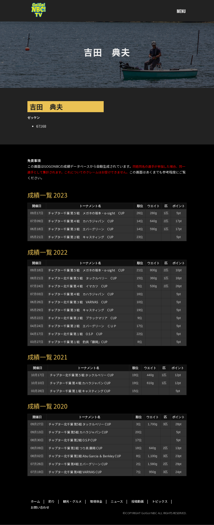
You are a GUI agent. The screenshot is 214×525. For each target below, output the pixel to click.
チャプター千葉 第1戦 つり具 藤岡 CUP (75, 448)
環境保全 (96, 501)
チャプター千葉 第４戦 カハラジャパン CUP (81, 221)
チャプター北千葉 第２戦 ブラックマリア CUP (82, 318)
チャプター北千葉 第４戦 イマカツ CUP (77, 286)
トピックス (160, 501)
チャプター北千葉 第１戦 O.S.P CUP (75, 334)
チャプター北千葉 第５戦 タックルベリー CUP (82, 278)
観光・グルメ (72, 501)
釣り (51, 501)
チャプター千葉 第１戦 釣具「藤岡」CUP (77, 342)
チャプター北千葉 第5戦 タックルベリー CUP (79, 424)
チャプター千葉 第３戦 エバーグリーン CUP (80, 229)
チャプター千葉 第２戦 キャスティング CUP (80, 237)
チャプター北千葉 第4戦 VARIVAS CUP (75, 472)
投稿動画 (137, 501)
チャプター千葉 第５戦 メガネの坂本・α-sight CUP (86, 213)
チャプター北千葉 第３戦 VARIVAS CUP (77, 302)
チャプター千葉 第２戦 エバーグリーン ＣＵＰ (82, 326)
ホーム (35, 501)
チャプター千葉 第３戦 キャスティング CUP (80, 310)
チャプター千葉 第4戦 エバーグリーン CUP (78, 464)
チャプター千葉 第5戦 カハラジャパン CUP (78, 432)
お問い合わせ (40, 507)
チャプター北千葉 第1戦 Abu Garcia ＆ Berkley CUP (84, 456)
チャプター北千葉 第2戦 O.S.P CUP (72, 440)
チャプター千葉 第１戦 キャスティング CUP (80, 391)
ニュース (117, 501)
